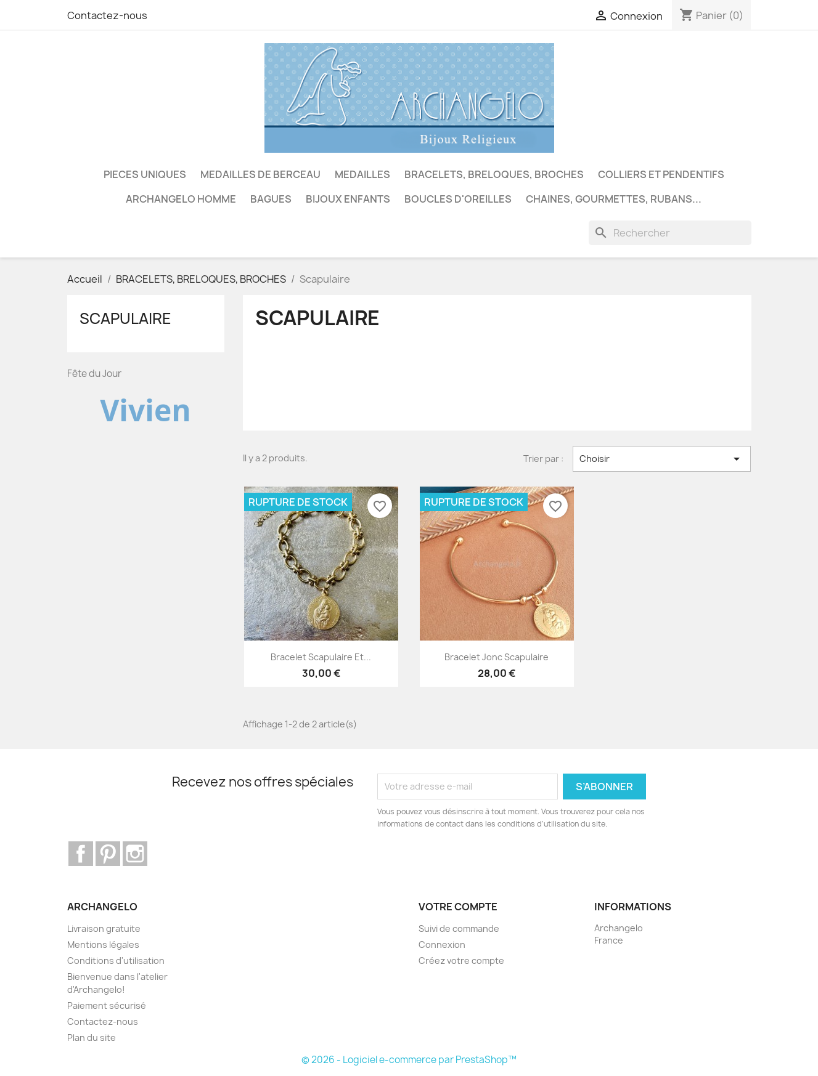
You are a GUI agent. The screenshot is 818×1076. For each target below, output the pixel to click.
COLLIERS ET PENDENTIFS (661, 174)
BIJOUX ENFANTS (348, 199)
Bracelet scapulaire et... (321, 657)
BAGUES (271, 199)
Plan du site (91, 1037)
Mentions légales (103, 944)
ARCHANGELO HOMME (181, 199)
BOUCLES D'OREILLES (458, 199)
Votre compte (458, 906)
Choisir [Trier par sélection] (661, 458)
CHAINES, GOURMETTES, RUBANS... (613, 199)
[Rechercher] (670, 232)
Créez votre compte (461, 960)
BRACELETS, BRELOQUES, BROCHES (494, 174)
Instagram (135, 853)
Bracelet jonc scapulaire (496, 657)
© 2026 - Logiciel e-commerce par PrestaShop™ (409, 1059)
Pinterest (108, 853)
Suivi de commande (459, 928)
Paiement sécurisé (106, 1005)
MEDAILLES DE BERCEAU (260, 174)
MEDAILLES (362, 174)
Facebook (80, 853)
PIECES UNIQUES (145, 174)
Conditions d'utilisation (116, 960)
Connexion (442, 944)
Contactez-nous (107, 15)
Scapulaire (125, 318)
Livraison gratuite (104, 928)
